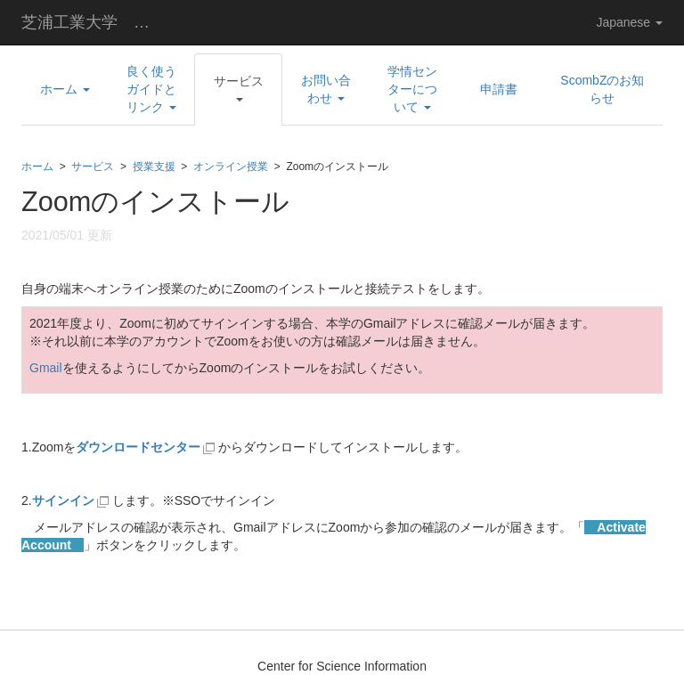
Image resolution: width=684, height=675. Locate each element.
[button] (238, 90)
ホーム (37, 166)
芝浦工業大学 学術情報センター (96, 22)
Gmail (45, 368)
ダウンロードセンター (138, 447)
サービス (92, 166)
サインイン (72, 500)
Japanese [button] (629, 22)
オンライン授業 (230, 166)
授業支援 (154, 166)
